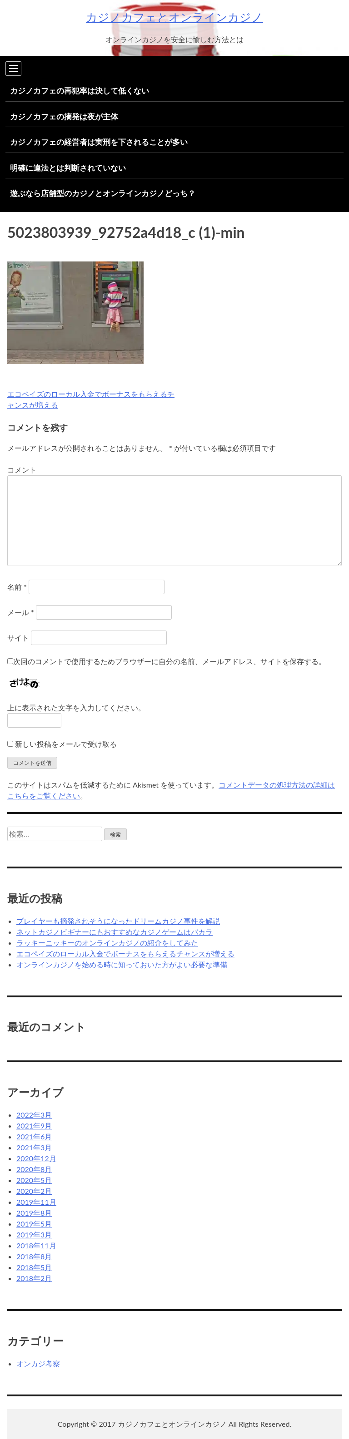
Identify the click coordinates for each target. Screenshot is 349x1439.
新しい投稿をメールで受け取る (66, 743)
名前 (17, 586)
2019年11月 (36, 1202)
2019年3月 (34, 1234)
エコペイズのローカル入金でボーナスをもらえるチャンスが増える (125, 953)
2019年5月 (34, 1223)
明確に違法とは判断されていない (68, 167)
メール (20, 612)
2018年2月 (34, 1278)
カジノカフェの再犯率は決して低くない (79, 90)
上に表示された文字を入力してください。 (76, 707)
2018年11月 (36, 1245)
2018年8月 (34, 1256)
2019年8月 (34, 1212)
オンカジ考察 (38, 1363)
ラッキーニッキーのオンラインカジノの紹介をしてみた (107, 942)
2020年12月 (36, 1158)
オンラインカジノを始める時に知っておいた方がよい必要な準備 (121, 964)
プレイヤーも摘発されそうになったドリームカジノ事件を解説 (118, 921)
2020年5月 (34, 1180)
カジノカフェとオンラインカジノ (174, 17)
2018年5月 (34, 1267)
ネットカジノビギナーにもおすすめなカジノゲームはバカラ (114, 931)
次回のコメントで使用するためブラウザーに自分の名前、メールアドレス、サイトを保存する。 (169, 661)
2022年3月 (34, 1114)
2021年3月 (34, 1147)
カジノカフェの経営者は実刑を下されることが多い (99, 142)
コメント (21, 469)
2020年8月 (34, 1169)
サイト (18, 637)
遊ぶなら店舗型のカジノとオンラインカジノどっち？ (102, 193)
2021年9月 (34, 1125)
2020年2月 (34, 1191)
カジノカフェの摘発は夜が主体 (64, 116)
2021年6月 (34, 1136)
